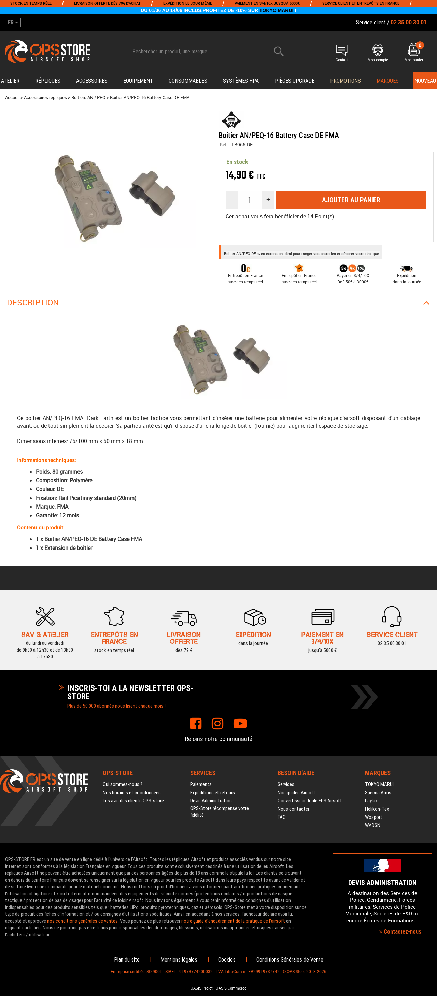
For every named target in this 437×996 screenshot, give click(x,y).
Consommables (188, 80)
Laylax (371, 801)
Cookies (227, 959)
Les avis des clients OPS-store (133, 801)
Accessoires (92, 80)
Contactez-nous (400, 931)
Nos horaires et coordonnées (132, 792)
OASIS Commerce (231, 988)
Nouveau (425, 80)
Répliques (47, 80)
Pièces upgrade (294, 80)
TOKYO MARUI (276, 10)
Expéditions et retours (212, 792)
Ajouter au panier (351, 200)
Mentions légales (178, 959)
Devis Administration (211, 801)
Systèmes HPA (241, 80)
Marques (388, 80)
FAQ (282, 817)
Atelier (10, 80)
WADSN (372, 825)
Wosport (373, 817)
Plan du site (127, 959)
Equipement (138, 80)
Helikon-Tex (377, 809)
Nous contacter (293, 809)
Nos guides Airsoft (296, 792)
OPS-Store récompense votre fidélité (219, 811)
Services (286, 784)
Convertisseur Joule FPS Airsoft (310, 801)
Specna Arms (378, 792)
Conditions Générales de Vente (289, 959)
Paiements (201, 784)
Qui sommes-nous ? (122, 784)
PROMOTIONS (345, 80)
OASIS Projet (202, 988)
